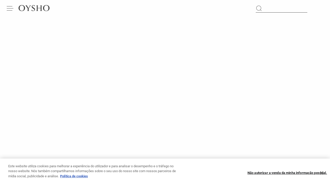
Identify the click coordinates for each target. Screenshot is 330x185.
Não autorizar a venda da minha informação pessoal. (287, 175)
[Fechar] (321, 174)
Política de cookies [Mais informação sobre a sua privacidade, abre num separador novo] (74, 178)
